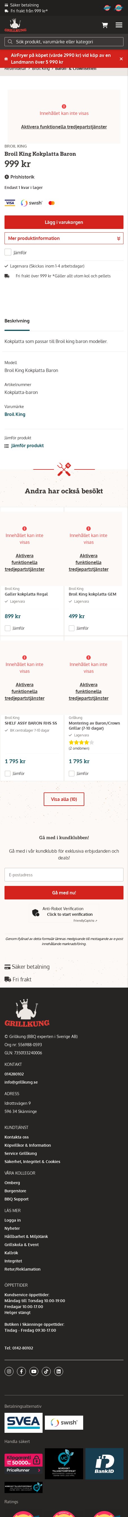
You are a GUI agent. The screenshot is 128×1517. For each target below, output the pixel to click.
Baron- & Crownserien (75, 68)
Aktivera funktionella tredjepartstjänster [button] (64, 127)
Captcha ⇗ (85, 920)
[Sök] (64, 41)
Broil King (41, 68)
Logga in (13, 1220)
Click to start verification (70, 914)
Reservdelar (15, 68)
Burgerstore (15, 1190)
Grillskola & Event (22, 1244)
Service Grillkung (21, 1153)
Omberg (12, 1182)
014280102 (14, 1074)
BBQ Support (16, 1199)
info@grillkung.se (21, 1082)
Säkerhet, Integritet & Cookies (32, 1161)
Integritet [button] (13, 1260)
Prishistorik (19, 177)
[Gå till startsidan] (16, 25)
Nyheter (12, 1228)
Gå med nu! (64, 893)
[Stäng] (121, 58)
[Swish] (64, 1422)
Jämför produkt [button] (24, 445)
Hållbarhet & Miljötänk (26, 1236)
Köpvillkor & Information (28, 1145)
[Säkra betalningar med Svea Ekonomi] (24, 1422)
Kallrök (11, 1252)
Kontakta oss (17, 1137)
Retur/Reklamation (23, 1269)
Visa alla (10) (64, 799)
